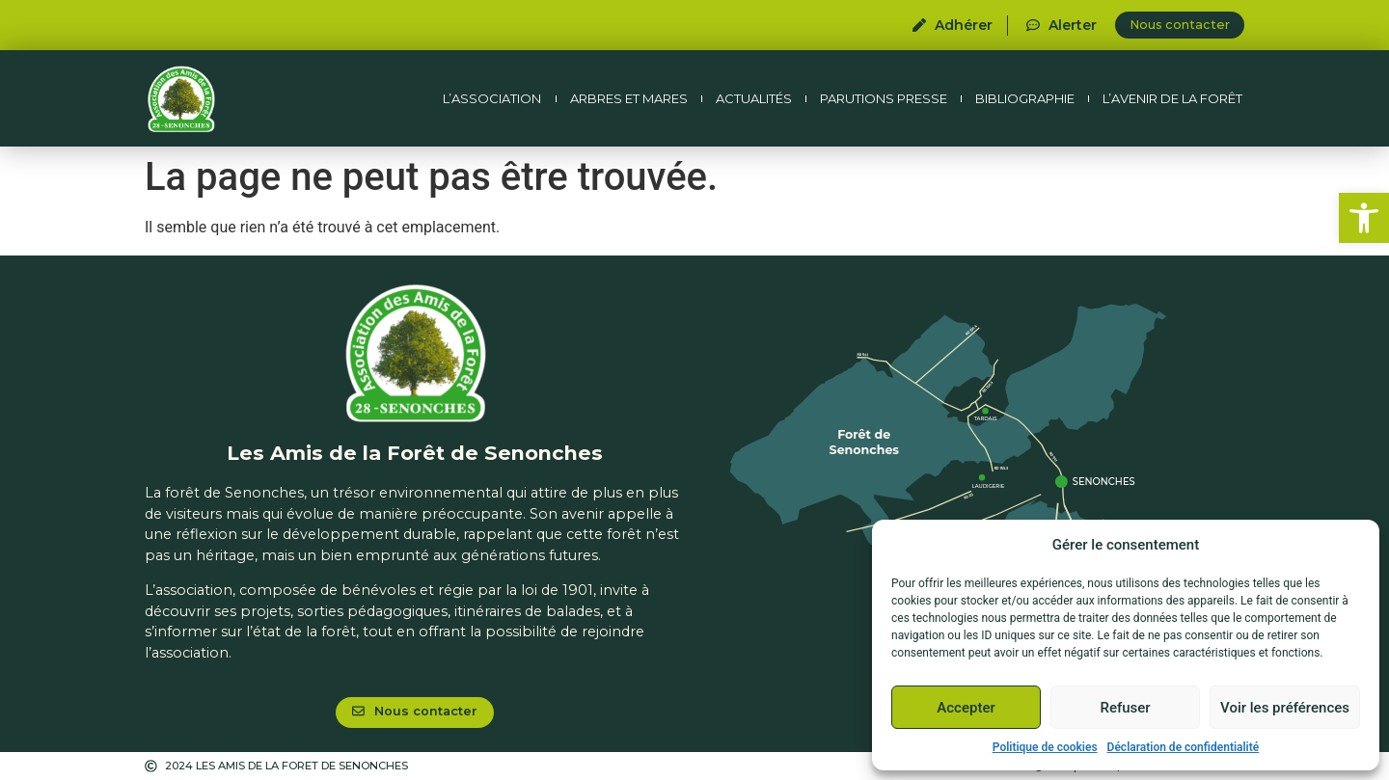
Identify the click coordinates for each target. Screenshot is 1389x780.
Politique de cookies (1045, 747)
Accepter (965, 707)
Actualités (754, 98)
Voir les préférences (1284, 707)
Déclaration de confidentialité (1183, 747)
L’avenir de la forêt (1172, 98)
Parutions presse (883, 98)
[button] (1364, 218)
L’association (492, 98)
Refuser (1125, 707)
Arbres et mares (629, 98)
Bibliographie (1025, 98)
